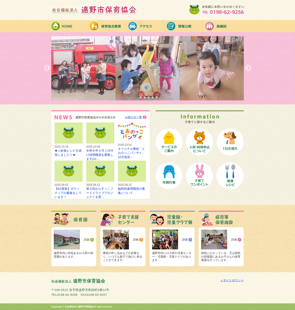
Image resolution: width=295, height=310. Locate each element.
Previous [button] (47, 68)
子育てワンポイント (199, 175)
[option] (148, 68)
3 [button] (146, 98)
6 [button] (158, 98)
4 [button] (150, 98)
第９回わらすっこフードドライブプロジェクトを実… (100, 189)
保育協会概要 (109, 26)
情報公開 (186, 26)
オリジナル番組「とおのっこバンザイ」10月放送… (132, 148)
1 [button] (138, 98)
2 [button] (142, 98)
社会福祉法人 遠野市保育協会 (94, 9)
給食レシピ (230, 175)
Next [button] (248, 68)
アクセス (147, 26)
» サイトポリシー (232, 280)
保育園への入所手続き (199, 141)
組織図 (224, 26)
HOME (70, 26)
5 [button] (154, 98)
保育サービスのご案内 (169, 141)
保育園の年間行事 (169, 175)
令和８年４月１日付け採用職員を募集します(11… (100, 150)
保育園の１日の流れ (230, 141)
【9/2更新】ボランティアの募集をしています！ (69, 189)
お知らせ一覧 (133, 117)
